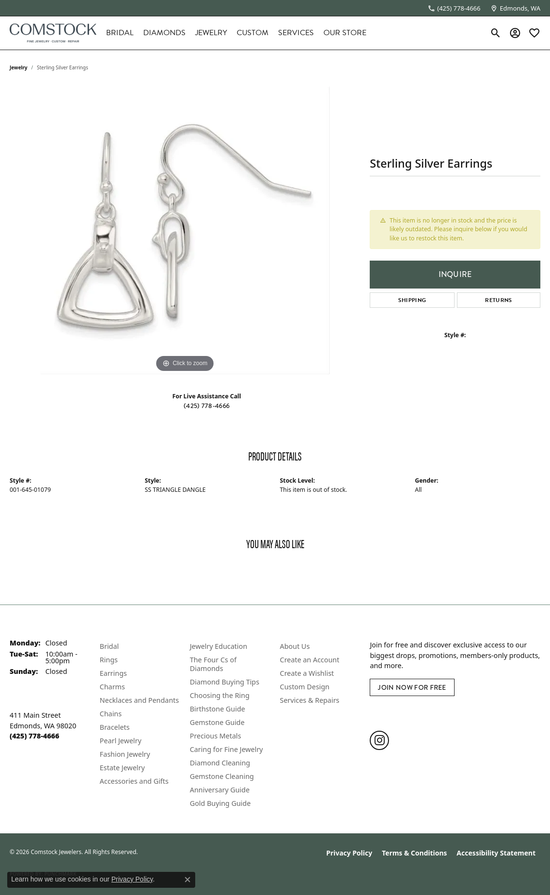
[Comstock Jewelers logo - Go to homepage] (53, 33)
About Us (295, 646)
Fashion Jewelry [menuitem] (125, 754)
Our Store (344, 33)
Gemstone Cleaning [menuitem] (222, 776)
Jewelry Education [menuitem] (218, 646)
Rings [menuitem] (109, 659)
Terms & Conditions (414, 852)
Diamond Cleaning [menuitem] (220, 762)
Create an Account (309, 659)
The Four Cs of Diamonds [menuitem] (213, 664)
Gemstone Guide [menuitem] (217, 722)
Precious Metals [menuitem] (215, 735)
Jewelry (211, 33)
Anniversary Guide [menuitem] (220, 789)
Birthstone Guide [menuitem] (217, 708)
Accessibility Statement (496, 852)
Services (296, 33)
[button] (496, 32)
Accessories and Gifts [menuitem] (134, 781)
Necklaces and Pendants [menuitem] (139, 700)
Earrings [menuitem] (113, 673)
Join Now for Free (412, 687)
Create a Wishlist (307, 673)
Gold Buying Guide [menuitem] (220, 803)
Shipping (412, 300)
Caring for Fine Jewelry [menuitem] (226, 749)
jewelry (18, 67)
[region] (185, 230)
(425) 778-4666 (206, 405)
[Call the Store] (34, 735)
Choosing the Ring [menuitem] (220, 695)
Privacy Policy (349, 852)
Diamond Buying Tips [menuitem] (224, 681)
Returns (498, 300)
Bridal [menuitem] (109, 646)
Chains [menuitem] (111, 713)
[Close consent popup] (187, 879)
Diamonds (164, 33)
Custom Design (305, 686)
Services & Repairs (309, 700)
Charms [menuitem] (112, 686)
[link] (454, 8)
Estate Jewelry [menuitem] (122, 767)
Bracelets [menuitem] (115, 727)
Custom (252, 33)
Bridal (120, 33)
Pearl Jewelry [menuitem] (120, 740)
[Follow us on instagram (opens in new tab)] (379, 740)
